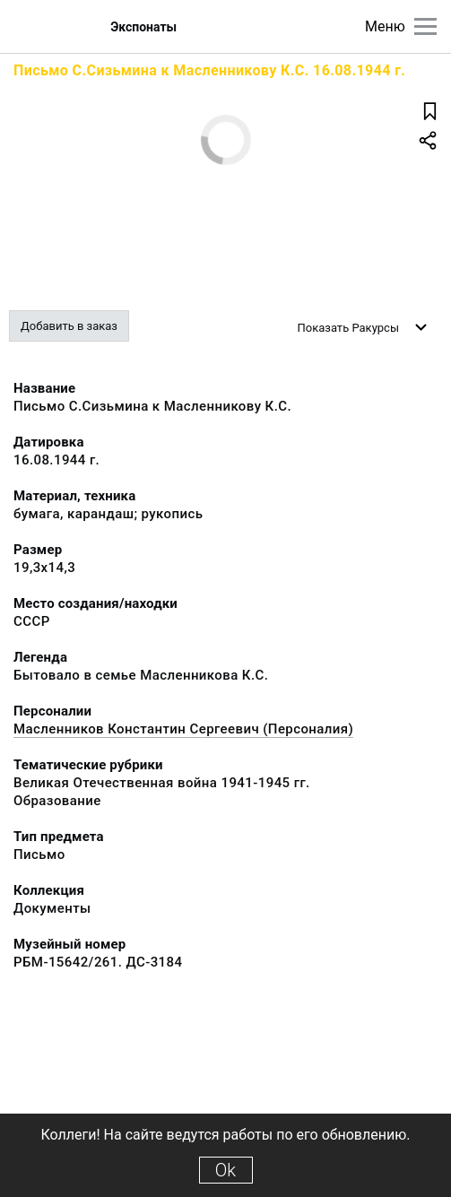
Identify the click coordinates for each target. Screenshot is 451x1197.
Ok (225, 1170)
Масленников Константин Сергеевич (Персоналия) (183, 729)
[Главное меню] (425, 26)
